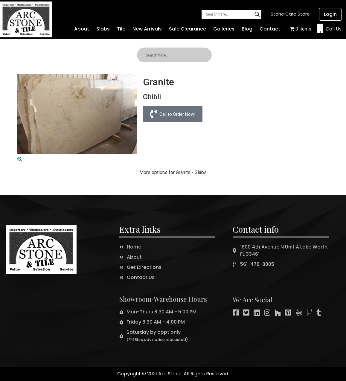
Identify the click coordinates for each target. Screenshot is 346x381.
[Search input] (229, 14)
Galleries (223, 28)
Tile (121, 28)
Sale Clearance (187, 28)
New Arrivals (147, 28)
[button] (290, 14)
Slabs (103, 28)
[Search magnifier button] (257, 14)
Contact (270, 28)
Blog (247, 28)
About (81, 28)
